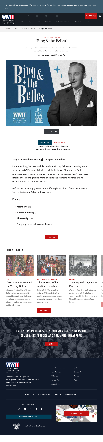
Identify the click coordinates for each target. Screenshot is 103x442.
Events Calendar (29, 28)
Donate (58, 402)
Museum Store (70, 402)
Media (76, 375)
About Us (77, 22)
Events (38, 22)
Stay (29, 22)
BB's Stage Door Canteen (67, 16)
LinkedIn (42, 416)
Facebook (13, 416)
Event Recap (10, 279)
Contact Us (77, 379)
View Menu (51, 237)
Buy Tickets (44, 311)
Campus (41, 16)
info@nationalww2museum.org (18, 390)
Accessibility (56, 392)
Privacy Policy (56, 387)
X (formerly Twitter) (30, 416)
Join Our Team (56, 379)
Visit (21, 22)
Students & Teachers (63, 22)
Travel (23, 16)
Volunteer (55, 383)
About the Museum (58, 375)
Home (8, 28)
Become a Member (45, 402)
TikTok (36, 416)
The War (48, 22)
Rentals (76, 383)
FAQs (75, 387)
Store (32, 16)
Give (87, 22)
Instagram (18, 416)
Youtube (24, 416)
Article (72, 279)
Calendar (51, 16)
